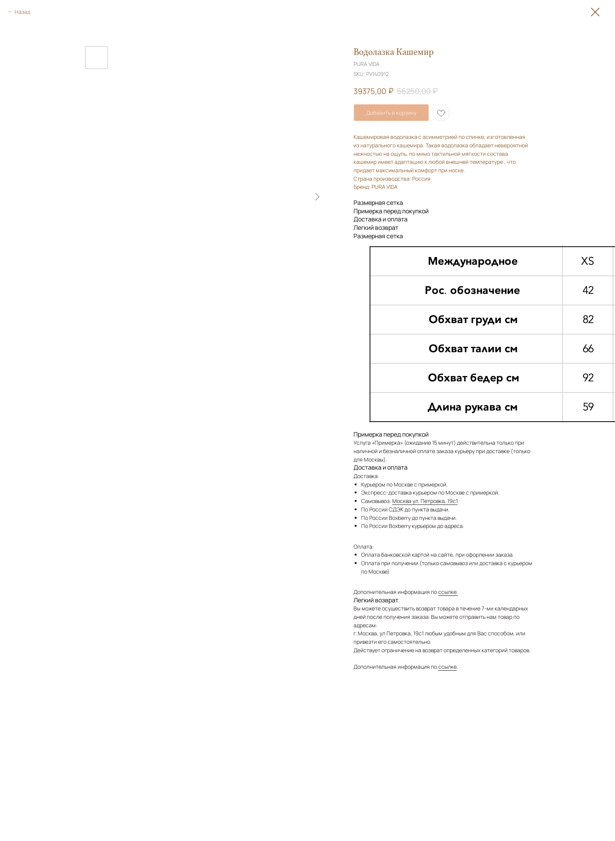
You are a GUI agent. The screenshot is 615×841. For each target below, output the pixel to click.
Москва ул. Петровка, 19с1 (424, 501)
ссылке (447, 666)
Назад (22, 11)
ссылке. (448, 591)
